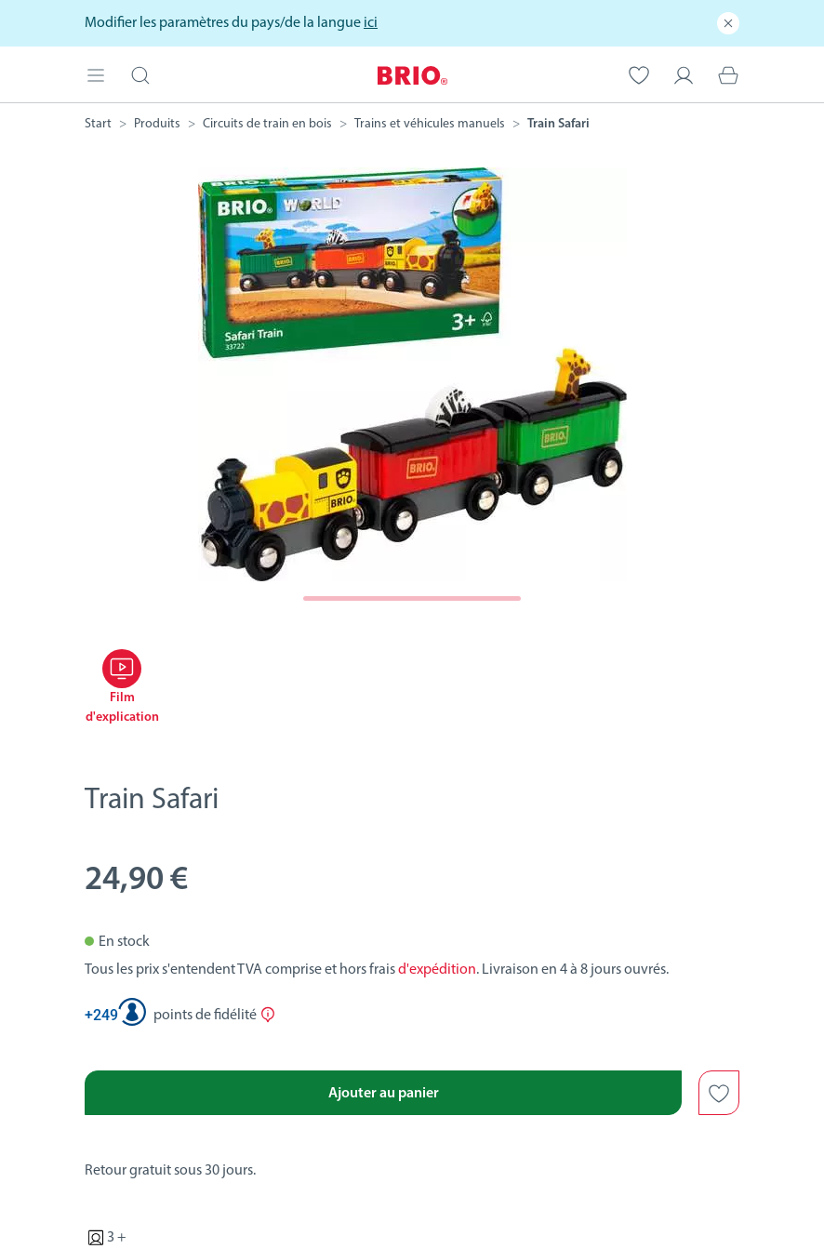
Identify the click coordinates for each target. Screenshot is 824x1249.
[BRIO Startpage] (412, 74)
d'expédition (437, 970)
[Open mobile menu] (96, 73)
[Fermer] (728, 23)
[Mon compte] (683, 73)
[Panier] (728, 73)
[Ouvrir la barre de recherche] (140, 74)
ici (371, 23)
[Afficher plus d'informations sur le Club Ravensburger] (268, 1014)
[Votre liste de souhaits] (639, 73)
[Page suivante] (412, 598)
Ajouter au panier (383, 1093)
